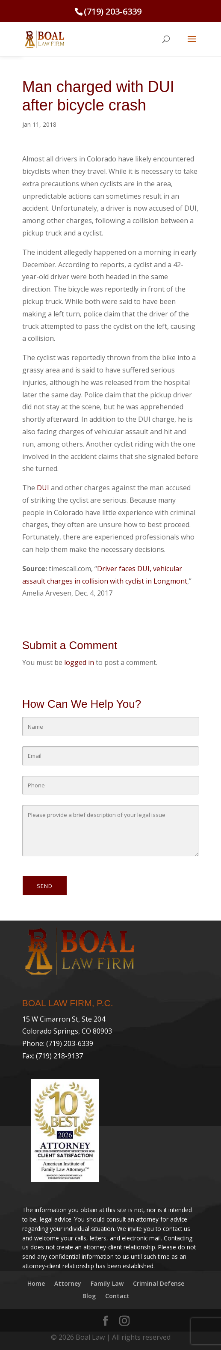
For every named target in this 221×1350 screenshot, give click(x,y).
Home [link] (36, 1283)
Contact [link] (117, 1296)
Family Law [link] (107, 1283)
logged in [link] (79, 662)
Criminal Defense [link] (158, 1283)
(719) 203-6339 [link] (112, 11)
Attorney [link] (67, 1283)
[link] (44, 38)
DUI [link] (43, 487)
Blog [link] (89, 1296)
